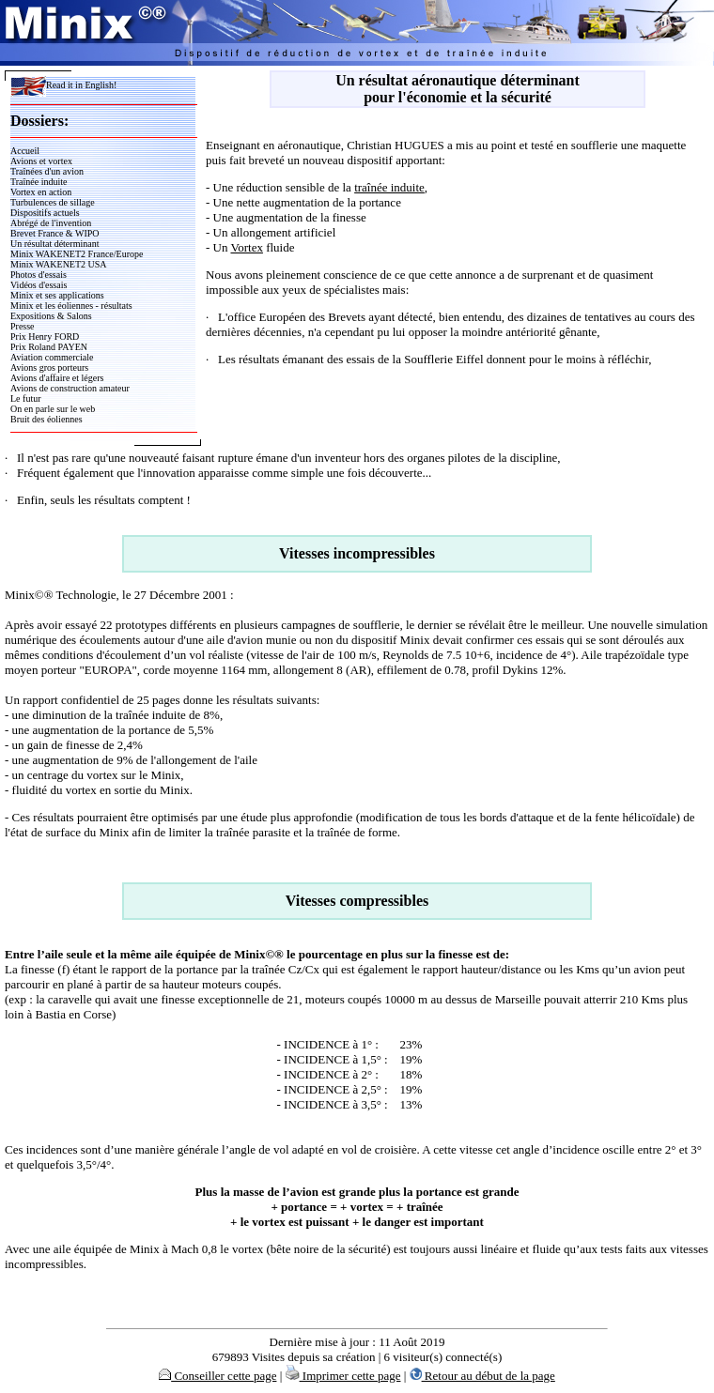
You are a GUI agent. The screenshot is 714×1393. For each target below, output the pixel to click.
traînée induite (389, 187)
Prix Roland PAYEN (48, 347)
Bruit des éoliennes (46, 419)
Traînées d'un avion (47, 171)
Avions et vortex (41, 161)
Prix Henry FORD (44, 336)
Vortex (246, 247)
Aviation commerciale (51, 357)
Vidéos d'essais (38, 285)
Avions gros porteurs (49, 367)
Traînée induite (38, 181)
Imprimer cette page (343, 1376)
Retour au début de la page (482, 1376)
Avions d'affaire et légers (56, 378)
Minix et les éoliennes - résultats (71, 305)
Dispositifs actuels (45, 212)
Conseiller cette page (217, 1376)
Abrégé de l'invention (50, 223)
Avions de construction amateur (70, 388)
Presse (22, 326)
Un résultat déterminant (54, 243)
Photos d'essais (38, 274)
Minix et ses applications (57, 295)
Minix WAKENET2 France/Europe (76, 254)
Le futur (25, 398)
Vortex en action (40, 192)
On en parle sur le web (52, 409)
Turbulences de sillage (52, 202)
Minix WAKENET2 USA (58, 264)
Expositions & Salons (51, 316)
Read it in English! (63, 85)
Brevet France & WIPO (55, 233)
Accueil (24, 150)
